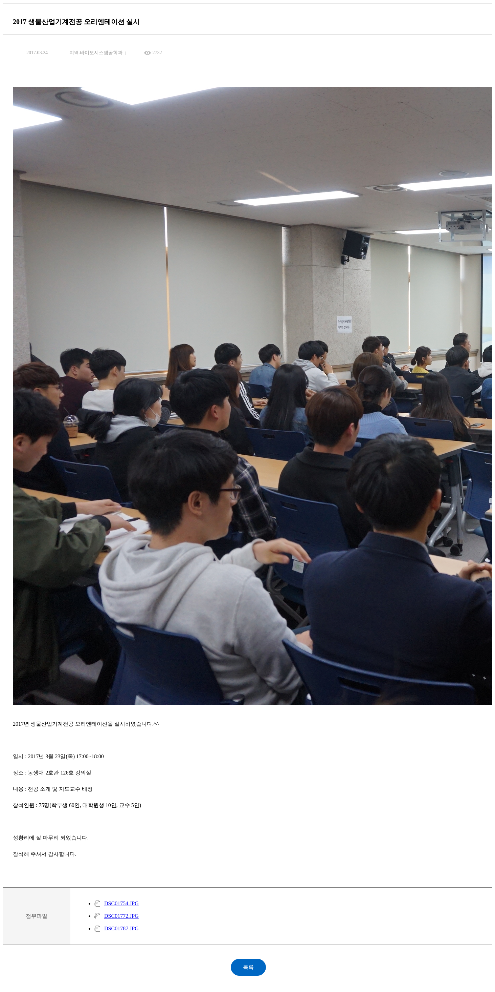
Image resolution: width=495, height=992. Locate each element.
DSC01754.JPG (121, 903)
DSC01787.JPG (121, 928)
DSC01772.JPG (121, 916)
